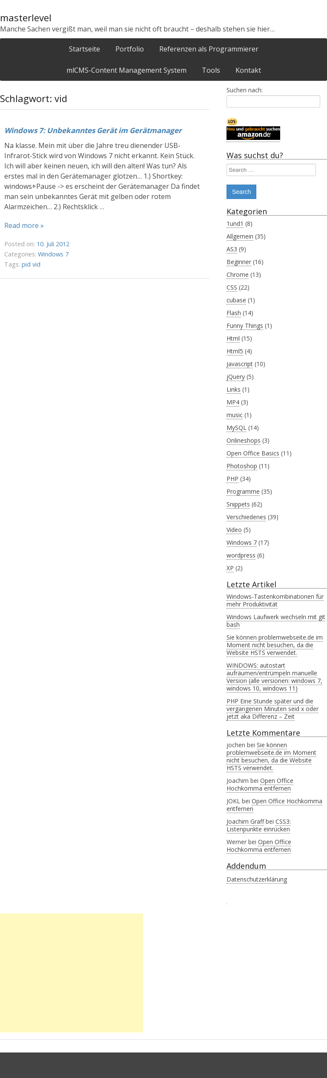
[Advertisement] (71, 972)
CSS (232, 287)
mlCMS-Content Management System (126, 70)
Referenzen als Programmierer (208, 49)
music (235, 415)
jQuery (236, 377)
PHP (232, 479)
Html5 (235, 351)
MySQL (237, 428)
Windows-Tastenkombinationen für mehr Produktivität (275, 600)
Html (233, 338)
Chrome (238, 274)
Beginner (239, 262)
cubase (236, 300)
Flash (234, 313)
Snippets (238, 504)
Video (234, 530)
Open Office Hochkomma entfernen (260, 784)
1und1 (235, 223)
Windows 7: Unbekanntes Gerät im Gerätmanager (93, 130)
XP (230, 568)
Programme (243, 491)
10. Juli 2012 (53, 244)
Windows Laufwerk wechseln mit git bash (276, 621)
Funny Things (245, 325)
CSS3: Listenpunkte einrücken (259, 825)
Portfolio (129, 49)
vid (36, 264)
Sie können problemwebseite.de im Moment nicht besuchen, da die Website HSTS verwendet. (275, 645)
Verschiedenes (246, 517)
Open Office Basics (253, 453)
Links (234, 389)
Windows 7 (53, 254)
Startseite (84, 49)
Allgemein (240, 236)
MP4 (233, 402)
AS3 (232, 249)
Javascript (240, 364)
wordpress (241, 555)
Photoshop (242, 466)
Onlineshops (244, 440)
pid (26, 264)
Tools (211, 70)
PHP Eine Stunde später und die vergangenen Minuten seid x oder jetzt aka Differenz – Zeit (272, 708)
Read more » (24, 225)
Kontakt (248, 70)
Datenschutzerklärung (257, 879)
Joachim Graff (245, 821)
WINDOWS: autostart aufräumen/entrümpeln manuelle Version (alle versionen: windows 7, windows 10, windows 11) (274, 676)
